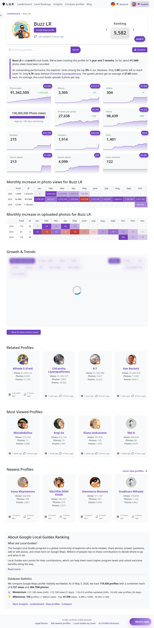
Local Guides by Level (84, 623)
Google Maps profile (45, 30)
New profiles (53, 603)
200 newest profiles (61, 623)
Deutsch (119, 4)
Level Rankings (42, 4)
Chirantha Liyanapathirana (65, 73)
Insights (57, 4)
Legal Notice (41, 623)
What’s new (140, 621)
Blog (89, 4)
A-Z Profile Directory (109, 623)
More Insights (20, 603)
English (139, 4)
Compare (67, 603)
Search (75, 49)
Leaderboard (24, 4)
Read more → (16, 569)
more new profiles (135, 471)
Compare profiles (74, 4)
